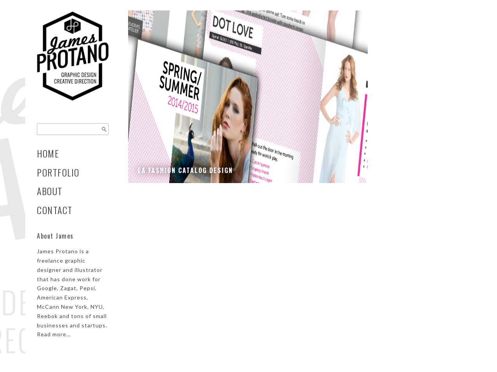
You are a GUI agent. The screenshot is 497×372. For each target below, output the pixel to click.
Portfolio (58, 172)
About (50, 191)
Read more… (54, 334)
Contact (55, 210)
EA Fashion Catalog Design (185, 170)
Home (48, 153)
